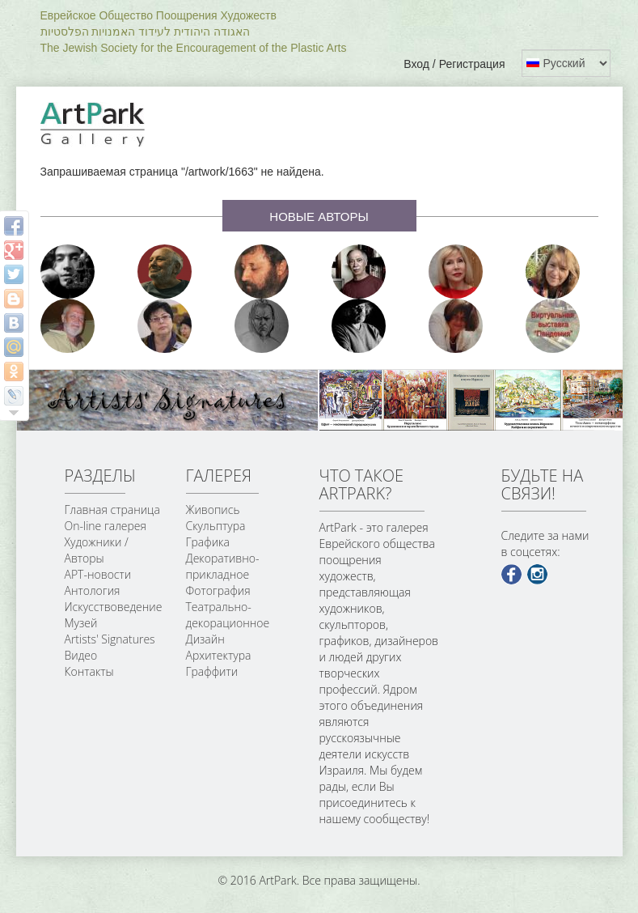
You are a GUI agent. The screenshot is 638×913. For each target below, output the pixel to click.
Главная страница (112, 509)
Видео (81, 655)
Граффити (212, 671)
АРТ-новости (98, 574)
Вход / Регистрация (454, 63)
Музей (81, 623)
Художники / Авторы (97, 550)
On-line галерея (105, 525)
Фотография (218, 590)
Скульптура (216, 525)
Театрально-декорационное (228, 615)
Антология (92, 590)
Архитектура (218, 655)
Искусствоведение (114, 606)
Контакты (89, 671)
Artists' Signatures (110, 639)
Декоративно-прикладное (223, 566)
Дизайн (205, 639)
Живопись (213, 509)
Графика (208, 542)
